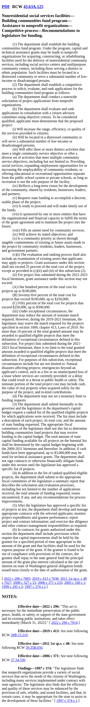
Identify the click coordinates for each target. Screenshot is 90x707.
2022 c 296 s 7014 (64, 623)
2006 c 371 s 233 (50, 583)
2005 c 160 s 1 (74, 583)
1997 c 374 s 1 (66, 701)
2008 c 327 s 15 (24, 583)
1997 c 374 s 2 (35, 587)
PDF (6, 6)
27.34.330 (18, 660)
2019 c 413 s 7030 (45, 578)
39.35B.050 (34, 647)
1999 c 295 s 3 (12, 587)
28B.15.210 (19, 635)
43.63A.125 (33, 6)
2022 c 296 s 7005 (17, 578)
